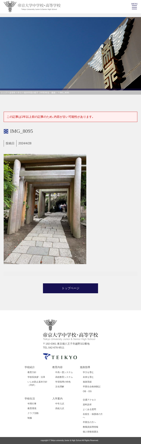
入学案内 (57, 398)
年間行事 (32, 403)
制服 (30, 418)
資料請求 (87, 404)
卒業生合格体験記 (91, 386)
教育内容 (57, 367)
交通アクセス (89, 400)
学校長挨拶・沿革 (36, 377)
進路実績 (87, 382)
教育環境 (32, 408)
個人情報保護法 (90, 431)
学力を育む (88, 372)
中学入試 (59, 403)
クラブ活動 (33, 413)
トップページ (70, 288)
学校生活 (30, 398)
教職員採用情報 (90, 427)
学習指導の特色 (63, 382)
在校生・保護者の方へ (93, 416)
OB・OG (87, 391)
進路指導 (85, 367)
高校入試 (59, 408)
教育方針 (32, 372)
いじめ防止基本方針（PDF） (37, 383)
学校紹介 (30, 367)
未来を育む (88, 377)
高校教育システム (64, 377)
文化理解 (59, 386)
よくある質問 (89, 409)
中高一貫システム (64, 372)
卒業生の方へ (89, 422)
